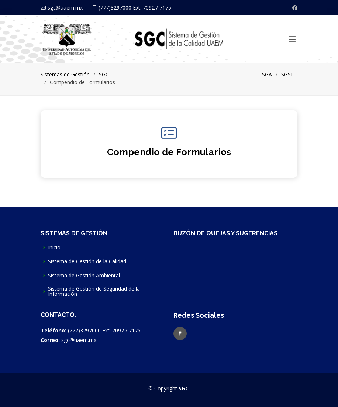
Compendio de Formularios (169, 151)
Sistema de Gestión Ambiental (84, 275)
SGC (104, 74)
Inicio (54, 247)
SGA (267, 74)
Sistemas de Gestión (65, 74)
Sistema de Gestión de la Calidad (87, 261)
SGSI (286, 74)
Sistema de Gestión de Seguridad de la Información (94, 291)
